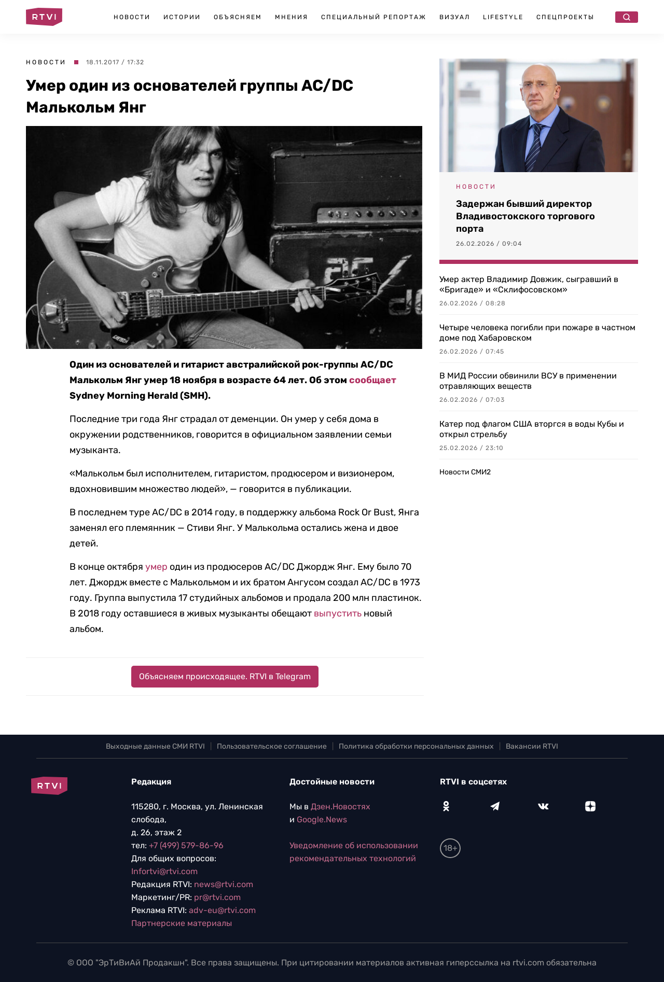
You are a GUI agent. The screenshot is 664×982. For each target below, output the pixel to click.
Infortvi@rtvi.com (164, 871)
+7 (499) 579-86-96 (186, 845)
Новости (132, 17)
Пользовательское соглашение (272, 746)
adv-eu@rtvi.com (222, 910)
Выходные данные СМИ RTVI (155, 746)
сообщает (372, 380)
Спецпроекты (565, 17)
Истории (182, 17)
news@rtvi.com (223, 884)
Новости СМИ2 (465, 472)
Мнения (291, 17)
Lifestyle (503, 17)
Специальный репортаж (373, 17)
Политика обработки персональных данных (416, 746)
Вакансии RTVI (532, 746)
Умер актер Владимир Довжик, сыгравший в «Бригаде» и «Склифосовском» (528, 284)
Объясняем (238, 17)
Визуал (454, 17)
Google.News (322, 819)
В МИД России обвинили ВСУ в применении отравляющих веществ (528, 381)
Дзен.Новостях (340, 806)
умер (156, 566)
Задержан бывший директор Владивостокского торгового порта (525, 216)
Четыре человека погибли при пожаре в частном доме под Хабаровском (537, 332)
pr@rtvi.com (217, 897)
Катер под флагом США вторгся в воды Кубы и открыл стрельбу (531, 429)
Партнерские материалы (181, 923)
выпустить (338, 613)
